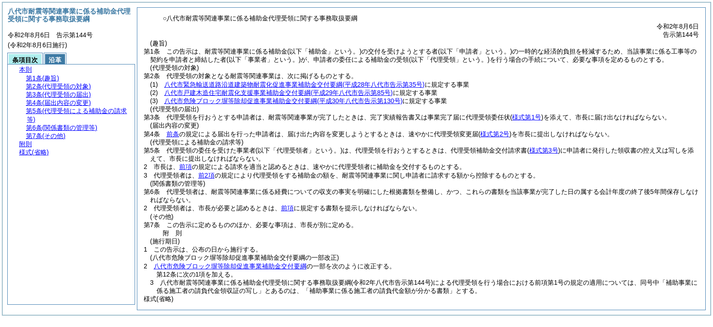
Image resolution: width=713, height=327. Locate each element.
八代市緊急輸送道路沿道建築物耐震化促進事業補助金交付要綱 (294, 84)
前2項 (206, 175)
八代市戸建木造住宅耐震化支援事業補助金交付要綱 (278, 92)
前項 (185, 166)
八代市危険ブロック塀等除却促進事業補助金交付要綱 (283, 100)
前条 (172, 134)
